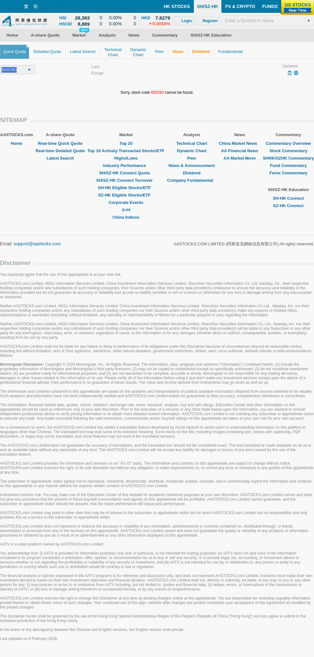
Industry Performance (126, 165)
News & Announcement (192, 165)
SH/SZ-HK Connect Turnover (126, 180)
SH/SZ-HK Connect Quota (126, 173)
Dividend (192, 173)
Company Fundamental (192, 180)
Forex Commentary (288, 173)
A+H (126, 209)
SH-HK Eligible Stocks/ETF (126, 187)
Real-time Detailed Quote (60, 150)
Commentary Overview (288, 143)
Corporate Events (126, 202)
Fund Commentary (288, 165)
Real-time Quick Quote (60, 143)
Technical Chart (191, 143)
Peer (191, 158)
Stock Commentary (288, 150)
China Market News (239, 143)
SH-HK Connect (288, 198)
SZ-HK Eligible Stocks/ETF (126, 195)
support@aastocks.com (37, 243)
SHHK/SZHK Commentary (288, 158)
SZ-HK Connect (288, 205)
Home (16, 143)
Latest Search (60, 158)
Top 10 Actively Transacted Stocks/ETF (126, 150)
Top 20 (126, 143)
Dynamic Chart (192, 150)
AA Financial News (239, 150)
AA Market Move (240, 158)
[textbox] (267, 20)
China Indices (126, 217)
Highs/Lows (126, 158)
